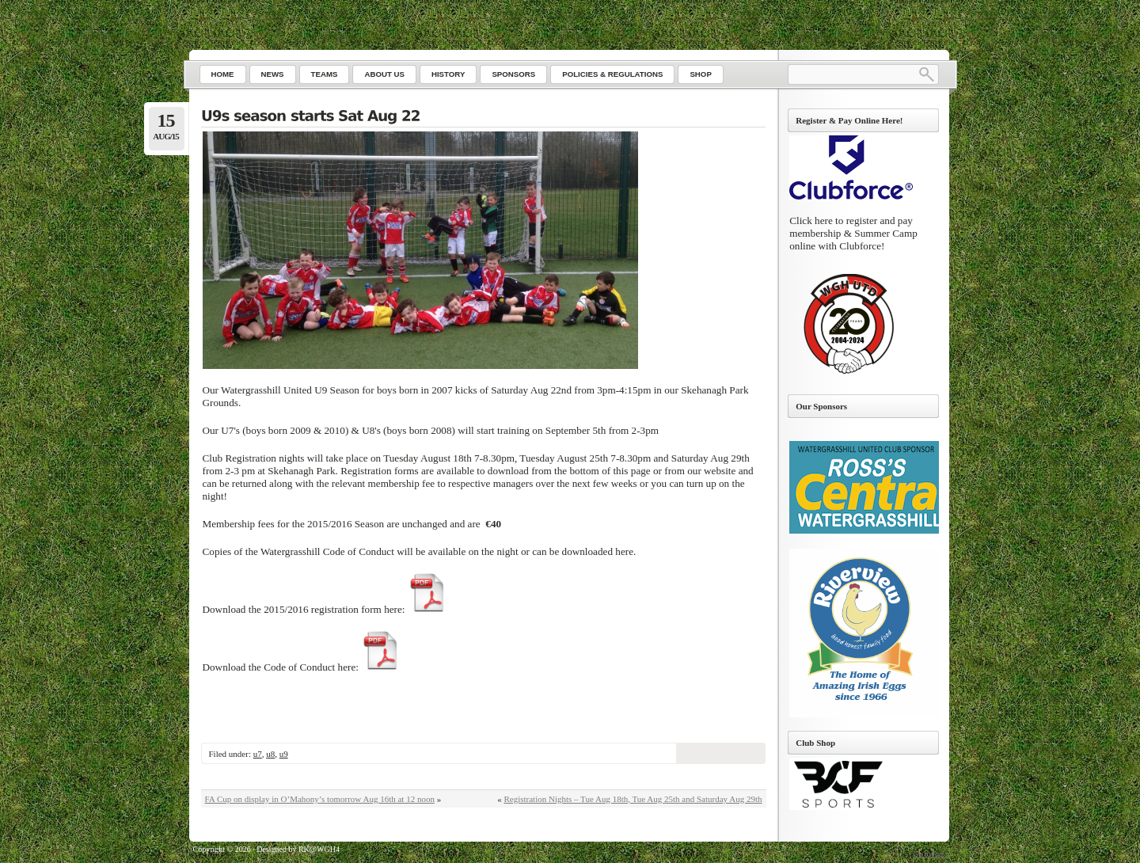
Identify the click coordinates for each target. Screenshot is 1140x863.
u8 (270, 753)
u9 (283, 753)
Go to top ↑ (930, 854)
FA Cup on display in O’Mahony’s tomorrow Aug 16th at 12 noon (320, 799)
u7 (257, 753)
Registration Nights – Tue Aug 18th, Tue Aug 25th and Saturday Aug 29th (633, 799)
